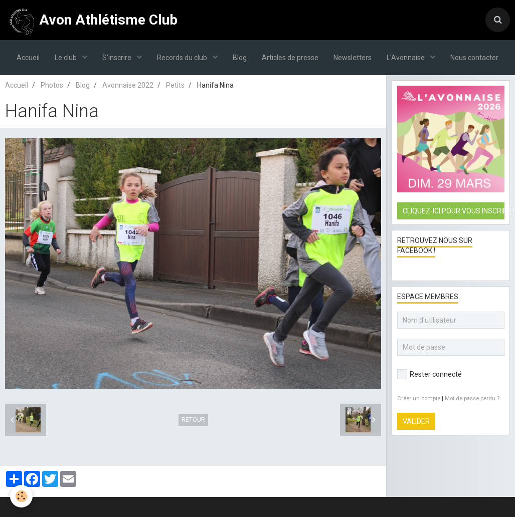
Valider (416, 421)
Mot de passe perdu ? (472, 398)
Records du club (183, 58)
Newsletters (352, 58)
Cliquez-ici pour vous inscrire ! (453, 211)
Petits (175, 85)
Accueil (28, 58)
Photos (52, 85)
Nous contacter (474, 58)
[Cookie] (21, 496)
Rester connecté (429, 374)
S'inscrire (117, 58)
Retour (193, 419)
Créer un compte (418, 398)
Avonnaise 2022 (127, 85)
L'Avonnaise (406, 58)
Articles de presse (290, 58)
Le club (66, 58)
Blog (240, 58)
